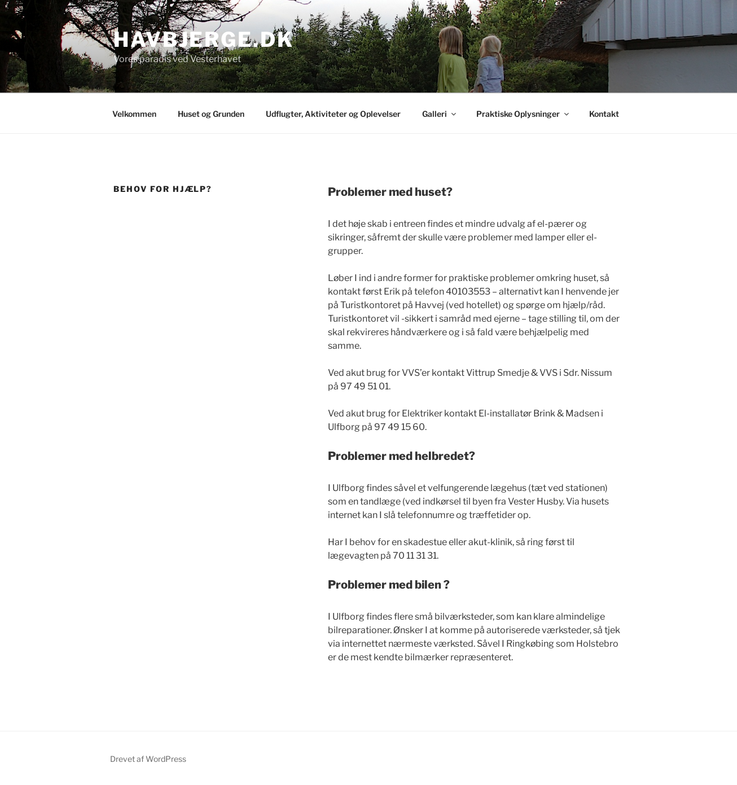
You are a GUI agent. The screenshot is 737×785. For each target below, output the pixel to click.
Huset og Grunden (211, 114)
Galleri (440, 114)
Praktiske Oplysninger (523, 114)
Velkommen (134, 114)
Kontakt (604, 114)
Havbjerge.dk (203, 39)
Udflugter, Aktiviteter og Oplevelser (333, 114)
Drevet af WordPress (148, 759)
